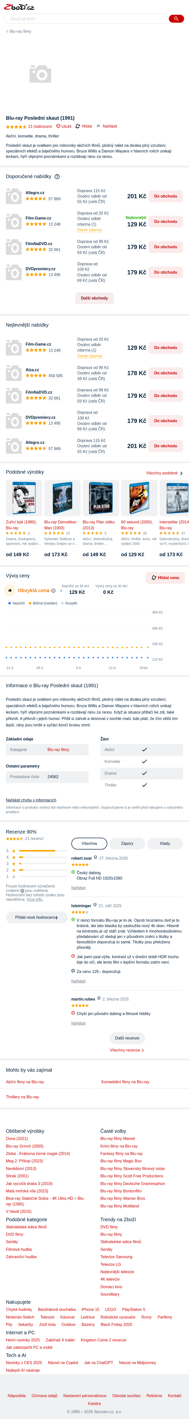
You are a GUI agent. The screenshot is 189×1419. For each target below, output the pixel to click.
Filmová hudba (19, 1249)
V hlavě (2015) (19, 1211)
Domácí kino (111, 1287)
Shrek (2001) (17, 1176)
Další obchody (94, 298)
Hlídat (83, 126)
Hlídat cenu (165, 577)
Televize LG (110, 1264)
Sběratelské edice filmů (26, 1227)
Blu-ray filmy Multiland (119, 1206)
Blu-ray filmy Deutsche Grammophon (132, 1184)
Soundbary (109, 1294)
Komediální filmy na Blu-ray (125, 1082)
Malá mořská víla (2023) (27, 1191)
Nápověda (17, 1396)
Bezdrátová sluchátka (57, 1309)
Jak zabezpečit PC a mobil (29, 1347)
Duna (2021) (17, 1138)
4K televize (110, 1279)
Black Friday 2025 (116, 1324)
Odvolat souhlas (126, 1396)
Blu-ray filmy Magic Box (121, 1161)
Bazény (88, 1324)
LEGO (110, 1309)
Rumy (146, 1317)
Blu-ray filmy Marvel (117, 1138)
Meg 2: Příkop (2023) (24, 1161)
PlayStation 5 (133, 1309)
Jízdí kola (47, 1324)
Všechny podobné (164, 473)
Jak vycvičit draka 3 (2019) (29, 1184)
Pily (9, 1324)
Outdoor (69, 1324)
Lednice (87, 1317)
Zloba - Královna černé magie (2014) (38, 1154)
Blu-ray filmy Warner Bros (122, 1198)
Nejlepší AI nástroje (23, 1370)
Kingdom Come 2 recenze (103, 1340)
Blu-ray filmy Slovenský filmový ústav (132, 1169)
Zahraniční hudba (21, 1257)
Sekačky (25, 1324)
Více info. (35, 899)
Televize (47, 1317)
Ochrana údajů (44, 1396)
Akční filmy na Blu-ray (25, 1082)
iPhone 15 (90, 1309)
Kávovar (67, 1317)
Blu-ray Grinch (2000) (25, 1146)
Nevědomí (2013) (21, 1169)
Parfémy (165, 1317)
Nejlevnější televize (117, 1272)
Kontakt (174, 1396)
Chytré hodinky (19, 1309)
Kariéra (94, 1404)
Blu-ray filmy (20, 31)
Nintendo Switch (20, 1317)
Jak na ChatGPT (98, 1363)
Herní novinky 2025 (23, 1340)
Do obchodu (165, 196)
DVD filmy (14, 1234)
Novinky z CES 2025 (24, 1363)
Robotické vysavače (117, 1317)
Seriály (12, 1242)
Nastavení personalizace (84, 1396)
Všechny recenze (125, 1050)
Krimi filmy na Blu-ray (119, 1146)
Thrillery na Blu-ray (22, 1097)
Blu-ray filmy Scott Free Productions (131, 1176)
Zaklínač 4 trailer (60, 1340)
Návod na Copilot (63, 1363)
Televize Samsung (116, 1257)
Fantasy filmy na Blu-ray (121, 1154)
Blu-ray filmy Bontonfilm (121, 1191)
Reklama (154, 1396)
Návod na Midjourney (137, 1363)
